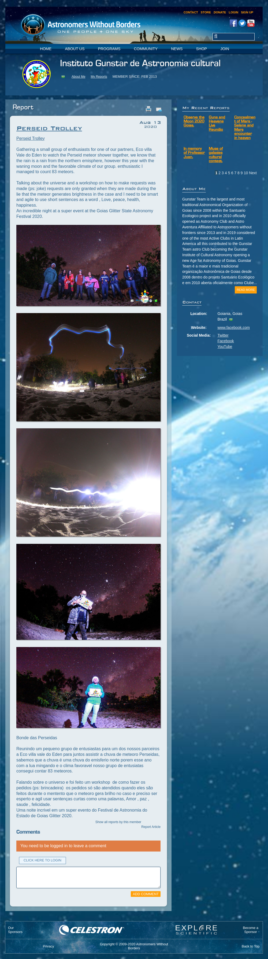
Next (253, 173)
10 (246, 173)
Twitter (222, 335)
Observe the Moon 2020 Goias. (194, 122)
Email (158, 109)
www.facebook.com (233, 327)
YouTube (224, 346)
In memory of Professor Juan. (194, 153)
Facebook (225, 341)
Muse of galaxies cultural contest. (216, 155)
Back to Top (251, 946)
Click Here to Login (42, 860)
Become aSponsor (250, 930)
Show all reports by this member (118, 822)
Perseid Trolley (30, 138)
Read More (246, 289)
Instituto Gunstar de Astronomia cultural (140, 63)
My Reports (99, 77)
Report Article (151, 827)
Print (148, 109)
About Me (78, 77)
